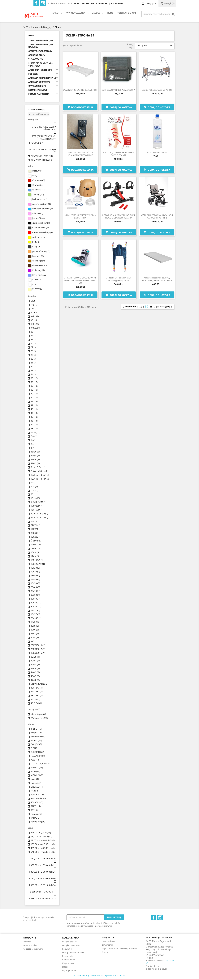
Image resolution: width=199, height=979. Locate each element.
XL (34, 312)
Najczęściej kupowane (33, 948)
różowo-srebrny (41, 203)
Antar (36, 732)
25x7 (35, 633)
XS (34, 320)
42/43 (35, 664)
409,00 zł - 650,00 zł (43, 848)
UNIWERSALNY (39, 683)
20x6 (35, 629)
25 (33, 339)
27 (33, 347)
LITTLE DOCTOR (40, 763)
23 (33, 331)
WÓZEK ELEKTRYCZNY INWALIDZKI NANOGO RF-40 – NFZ (157, 216)
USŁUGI (98, 13)
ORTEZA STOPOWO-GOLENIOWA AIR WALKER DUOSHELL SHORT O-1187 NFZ (80, 280)
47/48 (35, 680)
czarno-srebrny (41, 222)
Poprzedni (129, 306)
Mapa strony (68, 963)
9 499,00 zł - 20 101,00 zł (42, 898)
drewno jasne (40, 260)
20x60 (35, 587)
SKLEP (58, 13)
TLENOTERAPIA (35, 59)
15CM (35, 552)
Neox (35, 779)
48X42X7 (37, 695)
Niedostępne (38, 714)
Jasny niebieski (41, 274)
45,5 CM (36, 703)
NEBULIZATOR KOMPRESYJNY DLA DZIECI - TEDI (80, 216)
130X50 (36, 521)
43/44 (35, 668)
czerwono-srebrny (42, 232)
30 (33, 358)
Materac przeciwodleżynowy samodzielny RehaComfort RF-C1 (157, 279)
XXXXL (35, 327)
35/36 (35, 451)
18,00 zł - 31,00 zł (41, 836)
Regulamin (67, 948)
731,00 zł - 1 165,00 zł (43, 858)
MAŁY (36, 544)
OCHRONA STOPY (36, 55)
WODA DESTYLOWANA (157, 152)
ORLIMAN (37, 786)
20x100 (36, 591)
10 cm (35, 498)
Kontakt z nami (69, 959)
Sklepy (65, 966)
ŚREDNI (36, 540)
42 (34, 405)
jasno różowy (40, 218)
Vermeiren (38, 821)
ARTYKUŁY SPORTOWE (39, 82)
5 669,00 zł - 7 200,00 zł (43, 891)
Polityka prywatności (71, 945)
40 (34, 397)
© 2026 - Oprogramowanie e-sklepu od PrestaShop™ (99, 975)
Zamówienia (107, 944)
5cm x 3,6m (38, 467)
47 (34, 424)
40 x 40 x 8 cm (39, 513)
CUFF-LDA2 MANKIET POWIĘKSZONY (118, 90)
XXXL (35, 324)
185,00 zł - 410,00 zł (43, 844)
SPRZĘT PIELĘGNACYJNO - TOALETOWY (40, 64)
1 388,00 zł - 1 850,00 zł (42, 865)
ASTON (36, 740)
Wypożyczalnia (69, 970)
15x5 (35, 622)
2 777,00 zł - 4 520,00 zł (42, 878)
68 (157, 306)
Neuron (36, 783)
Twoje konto (109, 937)
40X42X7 (37, 687)
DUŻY (36, 548)
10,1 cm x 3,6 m (40, 474)
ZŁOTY (37, 289)
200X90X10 (38, 645)
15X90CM (37, 505)
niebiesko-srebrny (42, 208)
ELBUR (36, 748)
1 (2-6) (35, 432)
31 (33, 362)
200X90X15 (38, 652)
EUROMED (37, 752)
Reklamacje (67, 956)
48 (34, 428)
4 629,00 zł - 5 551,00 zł (42, 885)
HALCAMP (38, 755)
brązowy (38, 256)
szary (36, 246)
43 (34, 409)
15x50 (35, 583)
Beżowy (38, 170)
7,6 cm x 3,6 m (39, 471)
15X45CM (37, 509)
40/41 (35, 660)
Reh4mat (37, 794)
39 (34, 393)
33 (33, 370)
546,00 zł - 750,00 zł (43, 851)
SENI (34, 810)
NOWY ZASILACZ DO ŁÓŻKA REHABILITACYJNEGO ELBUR (80, 154)
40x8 (35, 625)
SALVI (36, 806)
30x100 (36, 598)
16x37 (35, 614)
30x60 (35, 594)
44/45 (35, 672)
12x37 (35, 610)
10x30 (35, 567)
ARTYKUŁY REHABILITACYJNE (42, 78)
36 (34, 382)
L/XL (34, 490)
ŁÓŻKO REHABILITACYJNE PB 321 (157, 90)
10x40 (35, 571)
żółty (36, 241)
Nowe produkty (30, 945)
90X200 (36, 536)
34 (33, 374)
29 (33, 355)
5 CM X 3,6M (38, 502)
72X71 (35, 525)
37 (34, 385)
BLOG (110, 12)
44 (34, 413)
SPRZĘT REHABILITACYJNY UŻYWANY (40, 45)
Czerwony (38, 180)
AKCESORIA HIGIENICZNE (40, 70)
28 (33, 351)
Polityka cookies (69, 941)
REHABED (37, 802)
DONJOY (36, 744)
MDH (35, 771)
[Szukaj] (158, 14)
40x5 (35, 637)
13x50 (35, 579)
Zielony (38, 194)
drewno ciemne (41, 265)
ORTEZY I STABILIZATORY (40, 51)
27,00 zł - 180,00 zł (43, 840)
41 (34, 401)
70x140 (36, 618)
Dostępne (155, 45)
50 (33, 494)
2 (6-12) (36, 436)
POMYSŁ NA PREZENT (38, 94)
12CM (35, 556)
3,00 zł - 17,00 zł (41, 832)
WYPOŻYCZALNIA (75, 12)
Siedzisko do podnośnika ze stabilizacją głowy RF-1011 (118, 279)
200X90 (36, 533)
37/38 (35, 455)
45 (34, 416)
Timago (36, 813)
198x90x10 (38, 563)
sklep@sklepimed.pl (156, 968)
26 (33, 343)
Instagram (43, 3)
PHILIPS (36, 790)
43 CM (35, 699)
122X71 (36, 529)
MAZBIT (37, 767)
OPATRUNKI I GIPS (37, 86)
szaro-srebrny (40, 227)
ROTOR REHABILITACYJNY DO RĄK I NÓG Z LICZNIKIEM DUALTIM (118, 216)
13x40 (35, 575)
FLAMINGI (38, 279)
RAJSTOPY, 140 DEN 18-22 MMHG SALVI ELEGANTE (118, 154)
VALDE (36, 817)
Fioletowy (38, 270)
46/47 (35, 676)
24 (33, 335)
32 (33, 366)
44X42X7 (37, 691)
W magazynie (40, 718)
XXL (35, 316)
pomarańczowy (41, 251)
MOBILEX (37, 775)
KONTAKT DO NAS (126, 12)
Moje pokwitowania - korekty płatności (119, 948)
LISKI (36, 284)
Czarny (37, 185)
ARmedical (38, 736)
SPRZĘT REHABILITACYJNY (40, 40)
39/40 (35, 459)
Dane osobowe (108, 941)
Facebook (36, 3)
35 (34, 378)
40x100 (36, 602)
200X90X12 (38, 649)
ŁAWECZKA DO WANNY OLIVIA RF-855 (80, 90)
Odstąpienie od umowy (73, 952)
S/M (34, 486)
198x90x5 (37, 560)
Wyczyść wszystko (38, 114)
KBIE (35, 759)
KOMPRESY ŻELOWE (37, 90)
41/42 (35, 463)
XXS (34, 641)
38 (34, 389)
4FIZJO (36, 728)
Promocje (27, 941)
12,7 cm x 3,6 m (40, 478)
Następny (166, 306)
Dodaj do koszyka (80, 107)
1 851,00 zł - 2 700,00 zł (42, 871)
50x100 (36, 606)
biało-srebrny (40, 199)
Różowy (37, 213)
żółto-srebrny (40, 237)
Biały (36, 175)
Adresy (105, 952)
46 (34, 420)
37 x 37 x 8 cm (39, 517)
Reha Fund (38, 798)
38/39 (35, 656)
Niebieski (38, 189)
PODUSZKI (33, 74)
